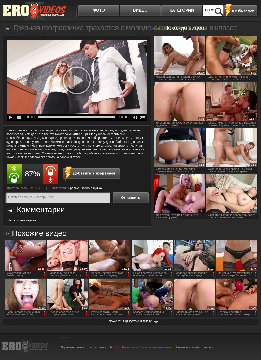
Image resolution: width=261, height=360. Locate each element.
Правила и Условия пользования (146, 347)
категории (181, 10)
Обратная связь (72, 347)
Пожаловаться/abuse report (195, 347)
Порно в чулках (92, 188)
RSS (113, 347)
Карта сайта (97, 347)
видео (140, 10)
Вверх (251, 338)
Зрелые (73, 188)
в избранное (243, 10)
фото (99, 10)
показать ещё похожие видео (130, 321)
